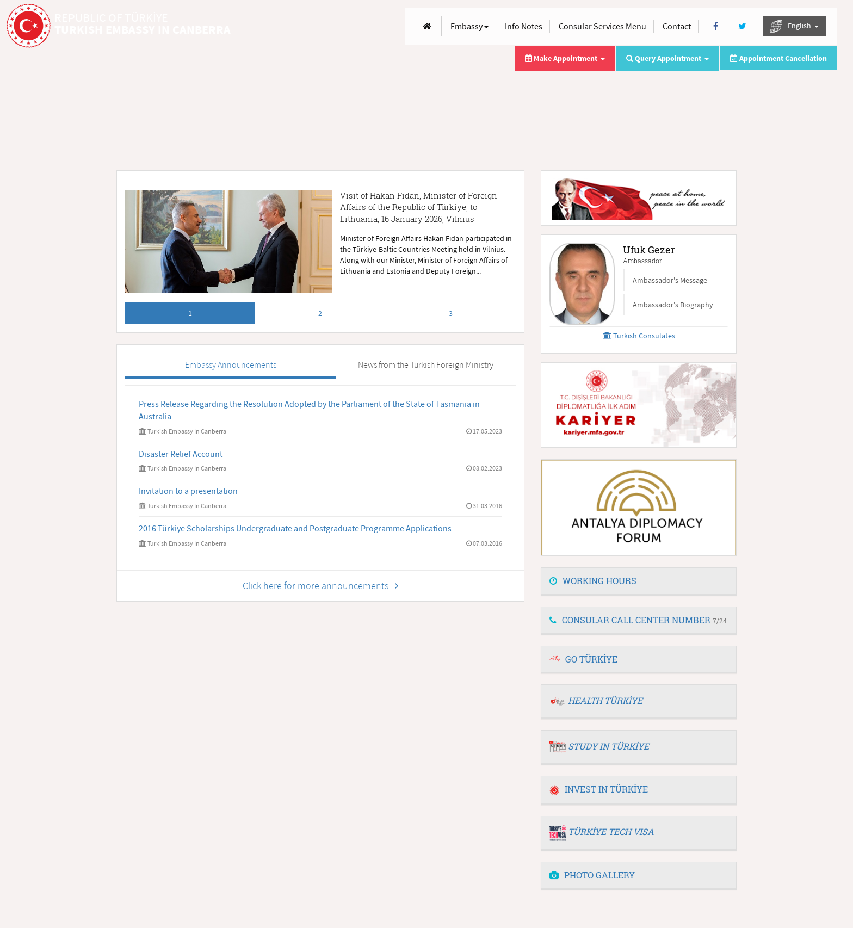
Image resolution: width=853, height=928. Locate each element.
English (794, 26)
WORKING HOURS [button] (592, 580)
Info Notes (523, 26)
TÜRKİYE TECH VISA (611, 831)
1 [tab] (190, 313)
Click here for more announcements (320, 585)
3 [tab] (451, 313)
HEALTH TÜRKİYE (605, 700)
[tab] (638, 581)
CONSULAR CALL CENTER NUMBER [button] (638, 620)
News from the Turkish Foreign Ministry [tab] (425, 364)
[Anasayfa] (427, 26)
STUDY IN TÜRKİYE (608, 746)
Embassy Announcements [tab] (230, 364)
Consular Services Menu (602, 26)
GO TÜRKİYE (591, 659)
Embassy (469, 26)
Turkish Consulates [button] (639, 336)
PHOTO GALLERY (592, 875)
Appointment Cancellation (778, 58)
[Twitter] (742, 26)
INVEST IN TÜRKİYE (598, 789)
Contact (677, 26)
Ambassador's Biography (673, 305)
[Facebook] (715, 26)
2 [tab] (320, 313)
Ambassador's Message (670, 280)
